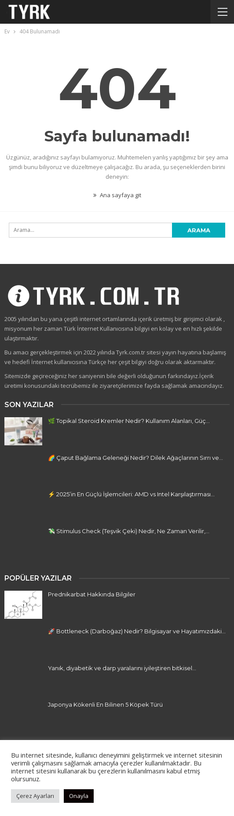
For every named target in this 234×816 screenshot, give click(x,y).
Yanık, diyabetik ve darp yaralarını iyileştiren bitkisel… (122, 668)
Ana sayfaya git (117, 195)
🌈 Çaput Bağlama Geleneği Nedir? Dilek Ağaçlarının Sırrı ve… (135, 457)
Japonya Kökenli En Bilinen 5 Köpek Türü (105, 704)
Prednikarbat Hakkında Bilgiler (91, 594)
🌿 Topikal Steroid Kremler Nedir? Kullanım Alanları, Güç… (129, 420)
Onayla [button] (78, 796)
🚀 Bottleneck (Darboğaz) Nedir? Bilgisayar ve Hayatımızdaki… (137, 631)
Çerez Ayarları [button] (35, 796)
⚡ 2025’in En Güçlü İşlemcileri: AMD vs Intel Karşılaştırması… (131, 494)
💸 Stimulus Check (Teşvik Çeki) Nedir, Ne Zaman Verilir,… (128, 530)
